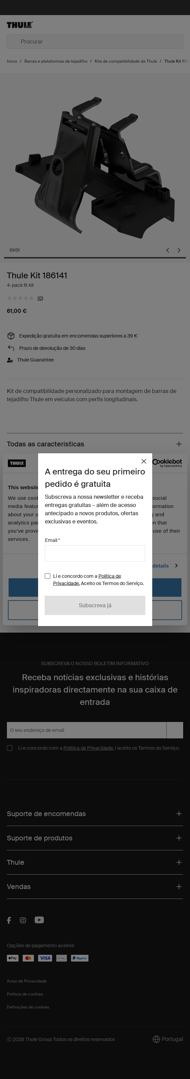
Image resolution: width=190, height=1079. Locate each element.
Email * (52, 540)
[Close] (144, 461)
